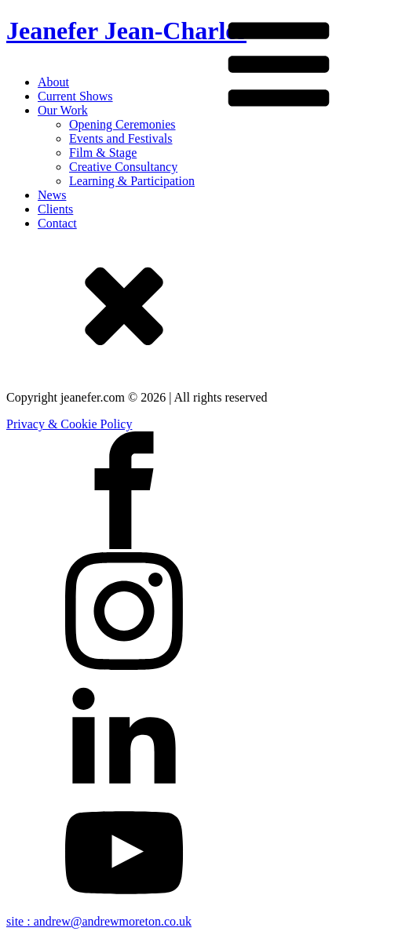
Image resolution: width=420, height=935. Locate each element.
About (53, 82)
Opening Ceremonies (122, 124)
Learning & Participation (132, 180)
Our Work (63, 110)
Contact (57, 223)
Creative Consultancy (123, 166)
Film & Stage (103, 152)
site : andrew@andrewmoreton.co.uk (99, 921)
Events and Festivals (121, 138)
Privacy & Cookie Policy (69, 424)
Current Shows (75, 96)
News (52, 195)
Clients (55, 209)
